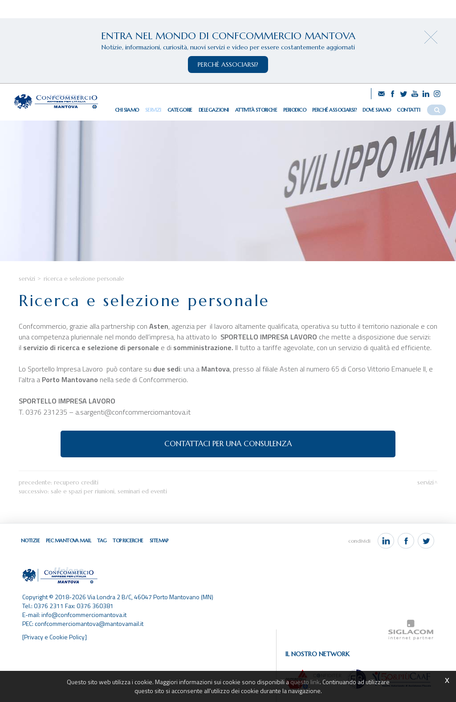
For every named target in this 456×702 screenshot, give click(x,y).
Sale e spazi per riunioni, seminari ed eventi (109, 491)
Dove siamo (376, 110)
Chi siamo (127, 110)
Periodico (294, 110)
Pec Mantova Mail (68, 540)
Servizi (153, 110)
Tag (101, 540)
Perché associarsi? (334, 110)
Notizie (30, 540)
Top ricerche (128, 540)
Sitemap (159, 540)
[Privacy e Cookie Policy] (54, 636)
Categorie (179, 110)
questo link (305, 681)
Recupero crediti (76, 482)
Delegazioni (214, 110)
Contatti (408, 110)
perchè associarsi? (228, 65)
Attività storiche (256, 110)
